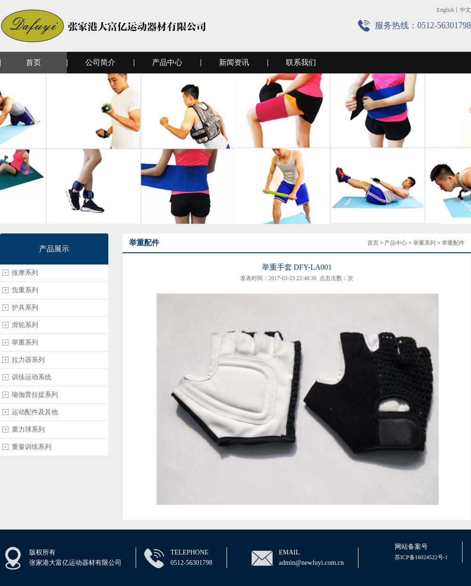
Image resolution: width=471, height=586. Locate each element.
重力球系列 (28, 429)
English (445, 10)
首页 (33, 62)
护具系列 (25, 307)
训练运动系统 (31, 377)
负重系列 (25, 290)
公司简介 (100, 62)
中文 (465, 10)
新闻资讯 (234, 62)
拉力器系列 (28, 359)
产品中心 (167, 62)
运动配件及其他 (35, 412)
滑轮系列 (25, 325)
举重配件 (453, 243)
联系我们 (301, 62)
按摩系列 (25, 272)
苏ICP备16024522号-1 (421, 557)
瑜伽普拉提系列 (35, 394)
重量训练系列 (31, 446)
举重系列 (25, 342)
